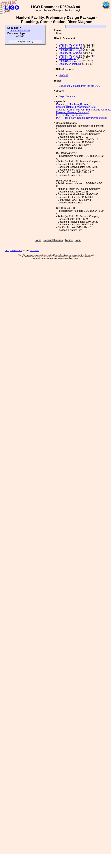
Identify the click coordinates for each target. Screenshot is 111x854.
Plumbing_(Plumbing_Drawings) (73, 104)
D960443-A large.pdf (70, 61)
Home (38, 10)
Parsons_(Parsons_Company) (72, 112)
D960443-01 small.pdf (71, 50)
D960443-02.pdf (67, 58)
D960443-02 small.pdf (71, 55)
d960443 (63, 75)
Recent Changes (53, 10)
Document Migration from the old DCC (79, 86)
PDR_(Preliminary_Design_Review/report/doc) (81, 118)
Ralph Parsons (67, 96)
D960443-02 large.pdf (70, 53)
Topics (68, 10)
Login (78, 10)
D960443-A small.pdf (70, 64)
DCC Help (34, 250)
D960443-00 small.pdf (71, 44)
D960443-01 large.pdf (70, 47)
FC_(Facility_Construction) (70, 115)
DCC (7, 250)
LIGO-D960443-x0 (20, 30)
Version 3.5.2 (16, 250)
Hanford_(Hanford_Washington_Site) (76, 107)
